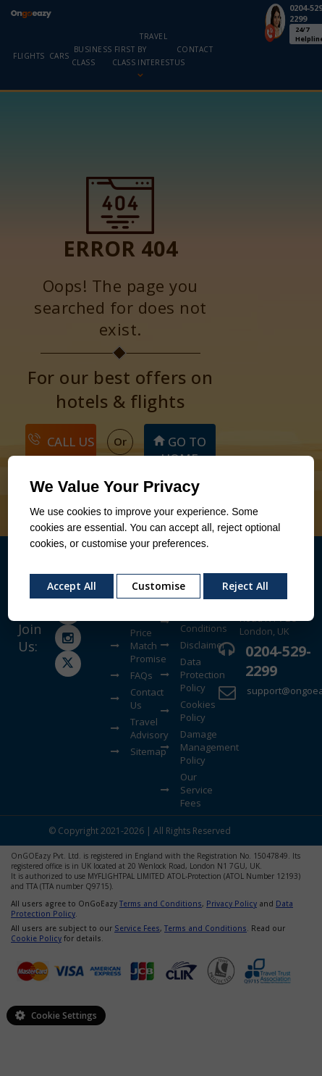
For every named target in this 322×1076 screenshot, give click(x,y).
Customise (158, 586)
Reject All (245, 586)
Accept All (71, 586)
